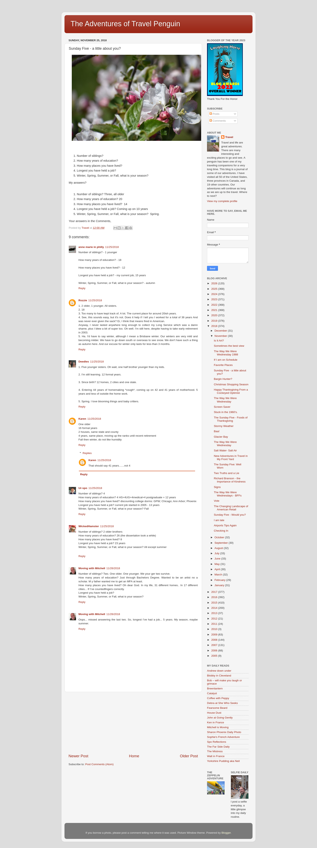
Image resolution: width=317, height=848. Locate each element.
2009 (214, 634)
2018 (214, 326)
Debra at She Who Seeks (222, 703)
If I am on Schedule (225, 359)
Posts (214, 113)
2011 (214, 623)
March (219, 574)
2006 (214, 650)
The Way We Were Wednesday (225, 400)
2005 (214, 655)
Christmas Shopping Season (231, 384)
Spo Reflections (216, 741)
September (222, 542)
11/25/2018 (112, 247)
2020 (214, 315)
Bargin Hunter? (223, 378)
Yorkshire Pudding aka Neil (223, 761)
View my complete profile (222, 201)
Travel (229, 137)
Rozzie (82, 300)
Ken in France (215, 722)
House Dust (214, 712)
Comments (217, 120)
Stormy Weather (224, 426)
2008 (214, 639)
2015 (214, 602)
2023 (214, 299)
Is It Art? (219, 340)
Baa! (217, 431)
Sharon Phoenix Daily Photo (224, 732)
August (219, 548)
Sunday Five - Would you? (230, 514)
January (220, 585)
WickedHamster (88, 526)
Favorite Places (223, 365)
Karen (82, 418)
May (217, 564)
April (218, 569)
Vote (216, 500)
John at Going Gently (220, 717)
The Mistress (215, 751)
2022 (214, 304)
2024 (214, 294)
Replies (87, 453)
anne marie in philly (91, 247)
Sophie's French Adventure (223, 736)
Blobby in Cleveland (219, 675)
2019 (214, 320)
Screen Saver (222, 406)
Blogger (226, 832)
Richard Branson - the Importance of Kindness (230, 480)
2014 (214, 607)
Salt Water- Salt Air (225, 450)
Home (134, 756)
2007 (214, 645)
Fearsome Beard (217, 707)
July (217, 553)
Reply (82, 288)
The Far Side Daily (218, 746)
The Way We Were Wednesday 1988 (226, 353)
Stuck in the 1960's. (226, 412)
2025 (214, 288)
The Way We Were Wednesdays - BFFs (228, 494)
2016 (214, 597)
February (220, 579)
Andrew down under (219, 670)
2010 (214, 629)
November (221, 335)
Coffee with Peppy (218, 698)
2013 (214, 613)
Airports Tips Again (225, 525)
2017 (214, 591)
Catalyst (212, 693)
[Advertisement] (133, 722)
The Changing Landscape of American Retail (231, 508)
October (220, 537)
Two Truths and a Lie (226, 473)
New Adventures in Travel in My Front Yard (231, 457)
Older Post (189, 756)
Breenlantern (215, 688)
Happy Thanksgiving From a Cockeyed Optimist (231, 391)
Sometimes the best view (229, 345)
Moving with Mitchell (91, 568)
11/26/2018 (113, 568)
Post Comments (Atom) (99, 764)
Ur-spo (82, 488)
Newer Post (78, 756)
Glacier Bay (221, 436)
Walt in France (216, 756)
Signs (217, 487)
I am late (219, 520)
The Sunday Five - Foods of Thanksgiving (231, 419)
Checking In (221, 530)
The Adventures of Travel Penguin (125, 24)
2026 (214, 283)
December (221, 330)
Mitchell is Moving (218, 727)
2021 (214, 310)
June (218, 558)
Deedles (83, 361)
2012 (214, 618)
